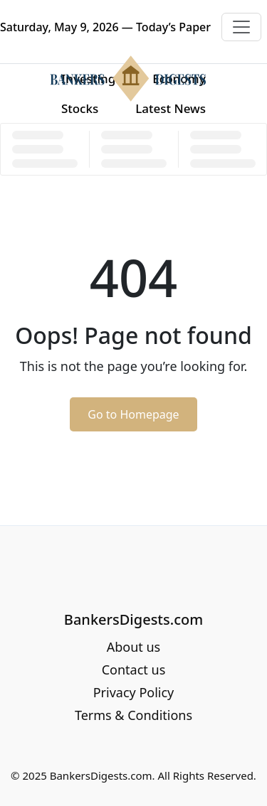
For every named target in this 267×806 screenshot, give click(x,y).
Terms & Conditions (133, 715)
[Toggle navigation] (241, 27)
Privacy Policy (133, 692)
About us (134, 646)
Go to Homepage (133, 414)
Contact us (134, 669)
